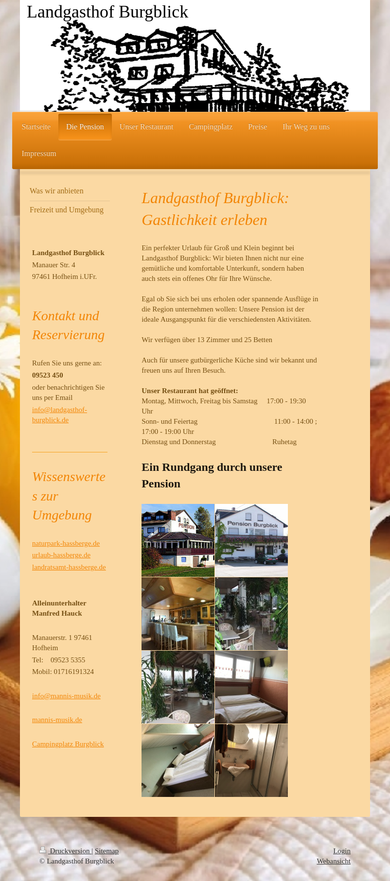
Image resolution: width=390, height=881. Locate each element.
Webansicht (334, 861)
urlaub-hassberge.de (61, 555)
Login (342, 851)
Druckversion (65, 851)
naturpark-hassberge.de (66, 543)
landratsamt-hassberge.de (69, 567)
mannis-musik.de (57, 720)
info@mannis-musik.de (66, 696)
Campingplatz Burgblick (68, 744)
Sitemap (107, 851)
